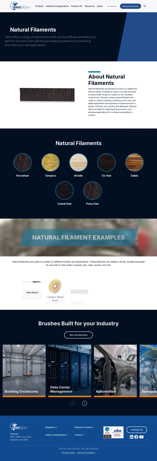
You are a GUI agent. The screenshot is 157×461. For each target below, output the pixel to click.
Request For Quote (130, 6)
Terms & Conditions (86, 452)
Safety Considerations (57, 435)
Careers (79, 435)
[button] (145, 6)
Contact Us (111, 6)
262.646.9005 (92, 448)
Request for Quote (84, 427)
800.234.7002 (73, 448)
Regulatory (51, 427)
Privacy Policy (68, 452)
